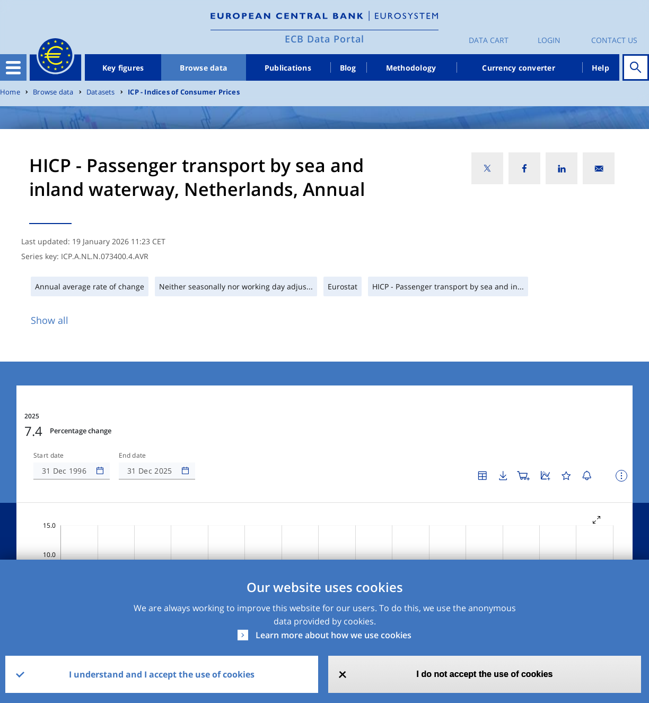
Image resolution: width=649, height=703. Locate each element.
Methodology (411, 68)
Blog (348, 68)
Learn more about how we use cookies (333, 635)
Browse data (203, 68)
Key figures (123, 68)
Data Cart (488, 40)
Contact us (614, 40)
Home (10, 92)
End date (132, 423)
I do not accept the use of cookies (485, 674)
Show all (49, 320)
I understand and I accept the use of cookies (162, 674)
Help (600, 68)
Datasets (100, 92)
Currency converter (518, 68)
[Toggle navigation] (13, 67)
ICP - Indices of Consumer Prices (184, 92)
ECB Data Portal (324, 38)
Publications (288, 68)
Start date (48, 423)
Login (549, 40)
